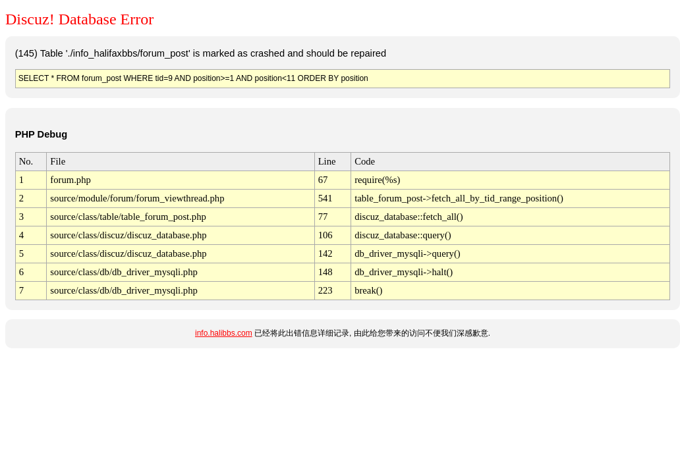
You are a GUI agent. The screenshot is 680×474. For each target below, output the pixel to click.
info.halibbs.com (223, 333)
